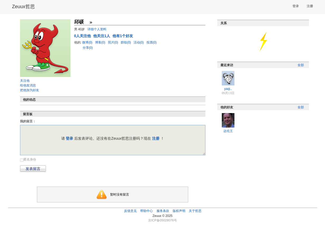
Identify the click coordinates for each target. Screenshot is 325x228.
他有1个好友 (122, 36)
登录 (296, 6)
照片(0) (113, 42)
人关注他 (83, 36)
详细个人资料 (96, 29)
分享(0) (88, 48)
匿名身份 (29, 159)
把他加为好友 (29, 90)
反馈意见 (130, 211)
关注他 (25, 81)
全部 (301, 65)
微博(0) (87, 42)
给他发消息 (28, 85)
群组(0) (126, 42)
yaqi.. (228, 89)
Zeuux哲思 (23, 6)
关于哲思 (195, 211)
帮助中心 (146, 211)
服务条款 (163, 211)
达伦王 (228, 131)
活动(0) (139, 42)
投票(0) (152, 42)
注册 (310, 6)
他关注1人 (102, 36)
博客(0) (100, 42)
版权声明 (179, 211)
